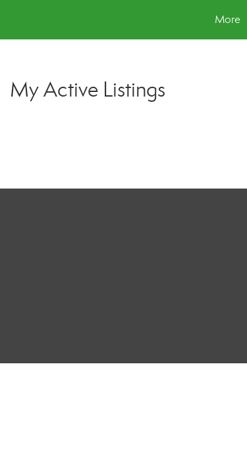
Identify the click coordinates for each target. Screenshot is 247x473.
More (227, 19)
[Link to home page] (12, 19)
